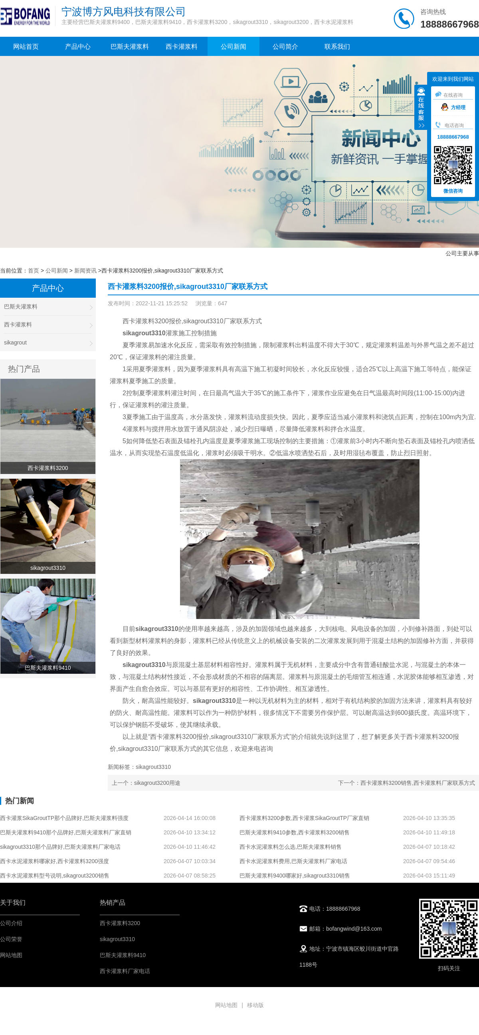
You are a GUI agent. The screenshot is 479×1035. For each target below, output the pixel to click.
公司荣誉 (11, 939)
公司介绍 (11, 923)
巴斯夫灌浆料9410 (123, 955)
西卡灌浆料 (182, 46)
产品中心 (78, 46)
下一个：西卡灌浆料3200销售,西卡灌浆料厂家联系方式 (406, 783)
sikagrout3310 (117, 939)
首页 (33, 270)
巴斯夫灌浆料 (130, 46)
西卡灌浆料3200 (120, 923)
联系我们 (337, 46)
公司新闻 (233, 46)
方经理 (453, 107)
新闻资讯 (85, 270)
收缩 (421, 108)
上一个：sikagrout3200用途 (146, 783)
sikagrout (48, 342)
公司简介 (285, 46)
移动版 (255, 1005)
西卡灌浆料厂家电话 (125, 971)
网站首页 (26, 46)
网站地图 (11, 955)
